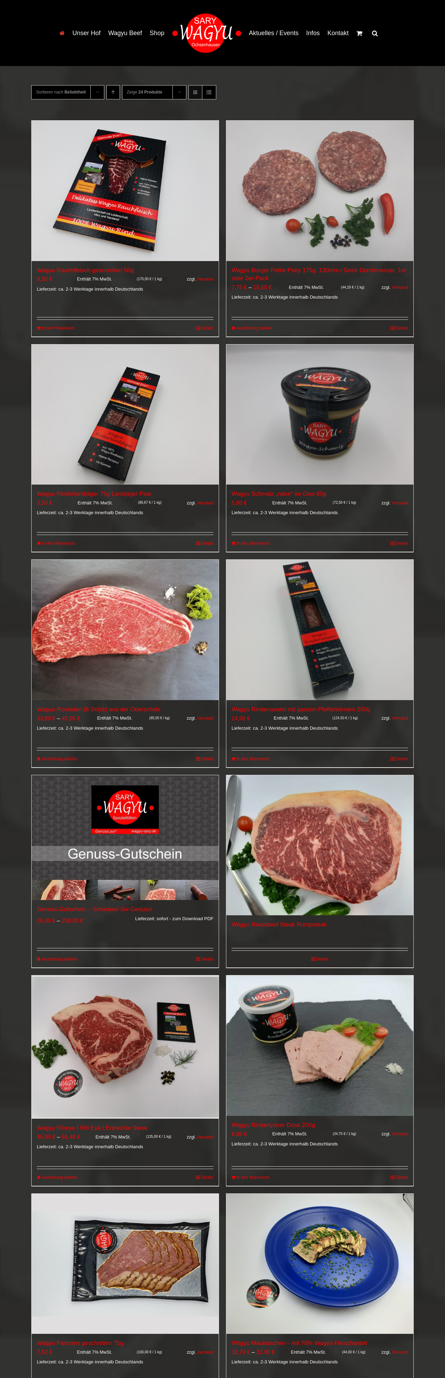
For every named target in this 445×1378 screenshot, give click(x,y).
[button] (375, 33)
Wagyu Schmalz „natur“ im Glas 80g (279, 494)
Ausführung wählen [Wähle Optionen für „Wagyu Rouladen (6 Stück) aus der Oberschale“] (60, 758)
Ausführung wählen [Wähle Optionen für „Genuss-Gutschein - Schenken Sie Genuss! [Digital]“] (60, 959)
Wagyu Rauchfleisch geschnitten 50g (85, 270)
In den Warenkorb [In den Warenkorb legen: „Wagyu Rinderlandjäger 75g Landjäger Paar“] (58, 543)
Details (207, 328)
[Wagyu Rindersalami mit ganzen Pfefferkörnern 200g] (319, 630)
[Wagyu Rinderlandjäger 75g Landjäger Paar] (125, 414)
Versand (205, 279)
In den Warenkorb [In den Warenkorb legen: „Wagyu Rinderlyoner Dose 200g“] (252, 1178)
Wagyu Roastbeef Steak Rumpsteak (279, 924)
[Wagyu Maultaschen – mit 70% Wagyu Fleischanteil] (319, 1265)
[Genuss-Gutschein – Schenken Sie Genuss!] (125, 837)
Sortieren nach (61, 92)
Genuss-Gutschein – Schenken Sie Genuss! (95, 909)
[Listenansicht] (209, 92)
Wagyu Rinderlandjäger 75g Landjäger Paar (94, 494)
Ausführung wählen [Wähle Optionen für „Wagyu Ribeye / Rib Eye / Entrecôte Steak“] (60, 1178)
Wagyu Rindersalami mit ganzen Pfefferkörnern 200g (301, 709)
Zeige (144, 92)
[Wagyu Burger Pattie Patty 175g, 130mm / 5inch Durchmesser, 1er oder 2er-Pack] (319, 191)
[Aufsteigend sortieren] (113, 92)
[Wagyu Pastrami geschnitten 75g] (125, 1265)
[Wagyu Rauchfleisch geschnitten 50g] (125, 191)
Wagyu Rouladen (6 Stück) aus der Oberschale (99, 709)
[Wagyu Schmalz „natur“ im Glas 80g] (319, 414)
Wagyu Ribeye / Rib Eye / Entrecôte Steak (92, 1129)
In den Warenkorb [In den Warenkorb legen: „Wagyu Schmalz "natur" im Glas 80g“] (252, 543)
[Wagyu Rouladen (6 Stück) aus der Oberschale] (125, 630)
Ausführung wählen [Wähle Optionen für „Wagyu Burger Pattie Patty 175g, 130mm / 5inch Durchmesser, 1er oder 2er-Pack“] (254, 328)
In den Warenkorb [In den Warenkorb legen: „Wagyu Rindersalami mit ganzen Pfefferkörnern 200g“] (252, 758)
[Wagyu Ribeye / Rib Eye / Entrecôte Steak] (125, 1047)
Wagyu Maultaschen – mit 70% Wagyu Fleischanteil (299, 1344)
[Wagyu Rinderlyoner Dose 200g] (319, 1045)
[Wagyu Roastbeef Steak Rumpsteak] (319, 845)
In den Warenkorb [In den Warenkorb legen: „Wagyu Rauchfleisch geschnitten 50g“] (58, 328)
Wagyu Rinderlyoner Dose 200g (273, 1125)
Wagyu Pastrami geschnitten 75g (80, 1344)
